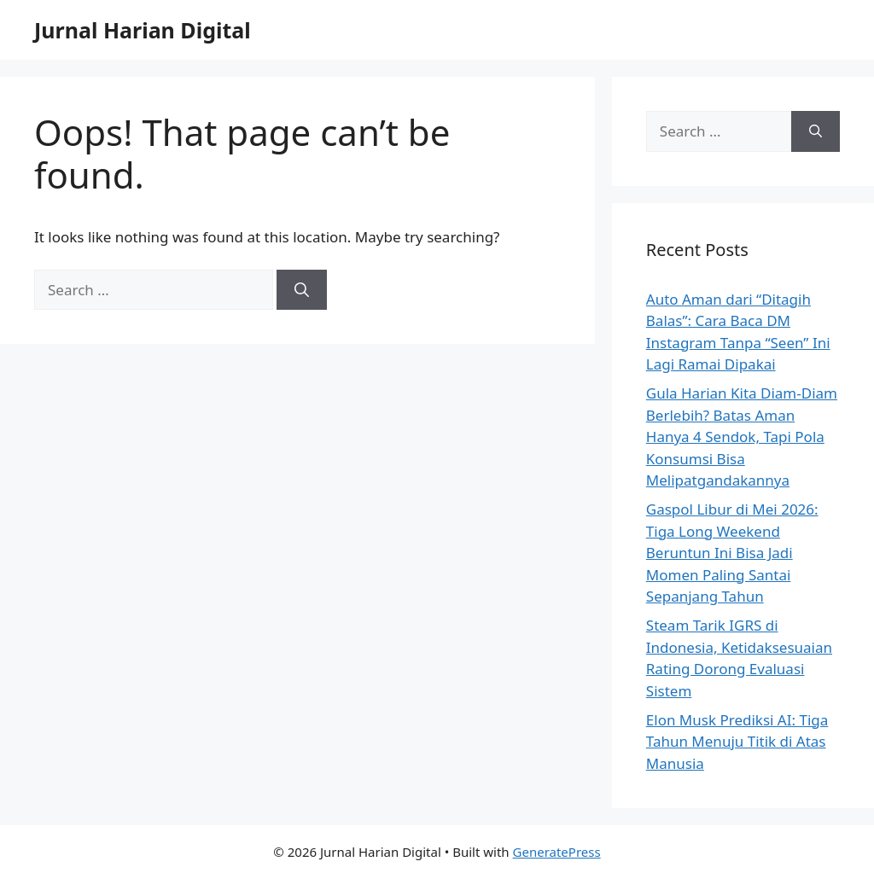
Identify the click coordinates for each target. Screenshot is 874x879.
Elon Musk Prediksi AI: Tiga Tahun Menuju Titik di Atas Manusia (737, 741)
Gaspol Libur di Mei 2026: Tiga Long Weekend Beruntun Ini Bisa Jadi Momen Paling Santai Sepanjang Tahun (732, 552)
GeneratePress (557, 851)
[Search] (302, 290)
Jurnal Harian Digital (142, 29)
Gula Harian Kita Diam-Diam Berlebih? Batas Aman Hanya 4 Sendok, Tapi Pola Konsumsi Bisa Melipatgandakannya (741, 436)
